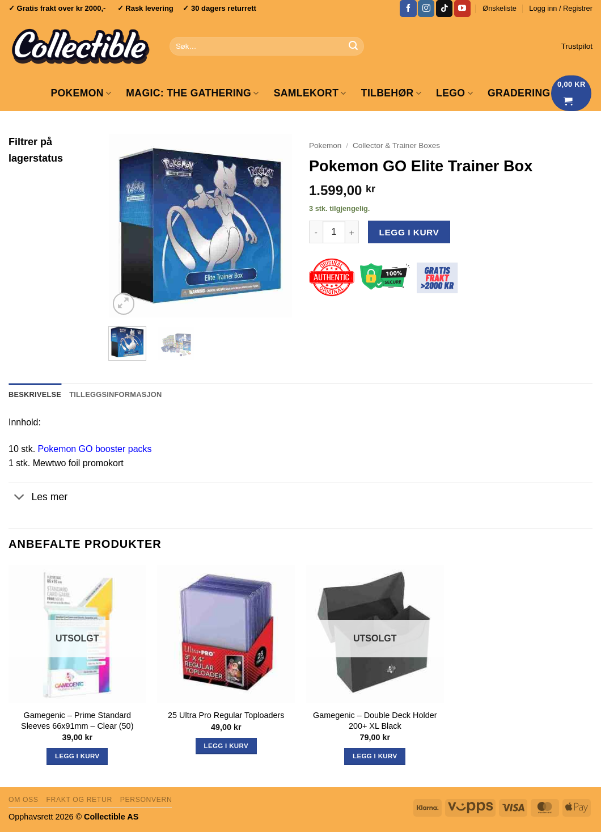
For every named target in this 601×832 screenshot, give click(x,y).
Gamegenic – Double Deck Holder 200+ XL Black (375, 720)
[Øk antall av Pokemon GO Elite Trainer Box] (352, 232)
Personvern (146, 800)
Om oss (24, 800)
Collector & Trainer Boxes (396, 145)
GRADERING (519, 93)
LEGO (454, 93)
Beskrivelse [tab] (35, 394)
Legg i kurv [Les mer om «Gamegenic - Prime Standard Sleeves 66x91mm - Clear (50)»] (77, 756)
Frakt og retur (79, 800)
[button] (560, 8)
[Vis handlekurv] (571, 93)
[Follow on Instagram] (426, 8)
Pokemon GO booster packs (95, 449)
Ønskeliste (500, 8)
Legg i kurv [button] (226, 745)
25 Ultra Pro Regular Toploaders (226, 715)
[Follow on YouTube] (462, 8)
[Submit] (353, 46)
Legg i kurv (409, 232)
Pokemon (80, 93)
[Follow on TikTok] (444, 8)
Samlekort (310, 93)
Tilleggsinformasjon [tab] (115, 394)
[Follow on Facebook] (408, 8)
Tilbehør (391, 93)
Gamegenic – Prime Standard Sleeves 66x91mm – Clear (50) (77, 720)
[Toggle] (20, 498)
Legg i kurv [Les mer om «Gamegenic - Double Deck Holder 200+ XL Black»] (375, 756)
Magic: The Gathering (192, 93)
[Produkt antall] (334, 232)
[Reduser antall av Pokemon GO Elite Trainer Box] (316, 232)
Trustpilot (576, 46)
